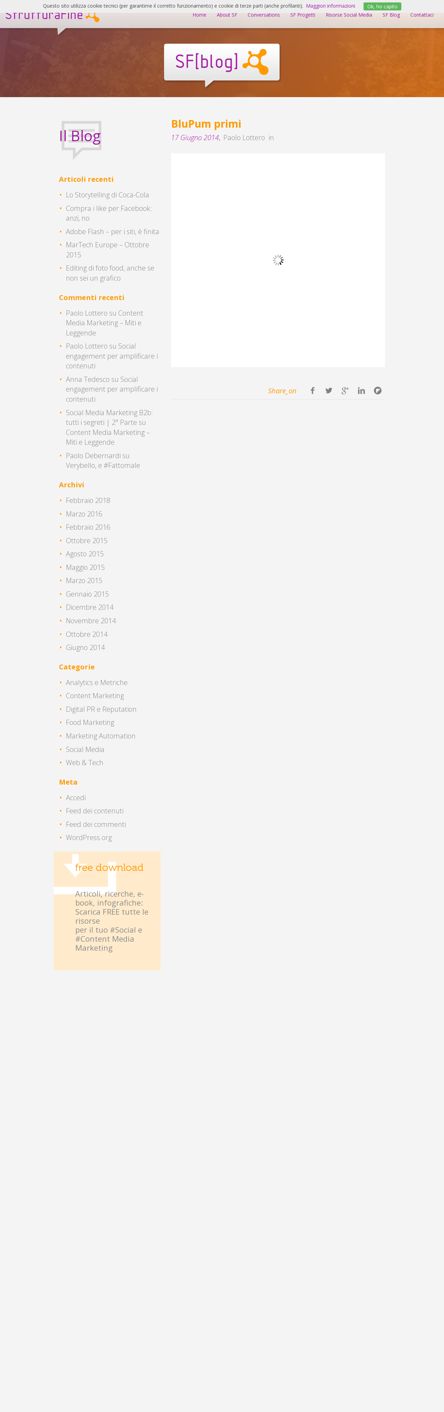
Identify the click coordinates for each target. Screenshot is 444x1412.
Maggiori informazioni (330, 5)
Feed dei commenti (96, 824)
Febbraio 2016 (88, 527)
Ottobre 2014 (87, 634)
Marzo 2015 (84, 580)
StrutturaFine (52, 14)
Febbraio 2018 (88, 500)
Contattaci (422, 14)
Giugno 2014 (85, 647)
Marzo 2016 (84, 514)
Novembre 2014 (91, 620)
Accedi (76, 797)
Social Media (85, 749)
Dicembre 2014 (89, 607)
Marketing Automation (101, 736)
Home (199, 14)
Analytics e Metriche (97, 682)
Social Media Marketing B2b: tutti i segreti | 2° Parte (109, 417)
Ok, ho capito (382, 6)
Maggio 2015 (85, 567)
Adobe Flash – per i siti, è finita (112, 231)
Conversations (264, 14)
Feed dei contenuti (94, 810)
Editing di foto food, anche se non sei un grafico (110, 273)
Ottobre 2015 (87, 540)
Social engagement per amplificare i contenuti (112, 355)
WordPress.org (89, 837)
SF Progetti (302, 14)
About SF (227, 14)
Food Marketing (90, 722)
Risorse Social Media (349, 14)
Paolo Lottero (244, 137)
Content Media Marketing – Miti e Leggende (104, 322)
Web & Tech (84, 762)
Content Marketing (95, 695)
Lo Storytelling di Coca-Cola (107, 194)
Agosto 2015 (85, 553)
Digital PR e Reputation (101, 709)
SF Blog (391, 14)
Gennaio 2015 (87, 594)
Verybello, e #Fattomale (103, 465)
